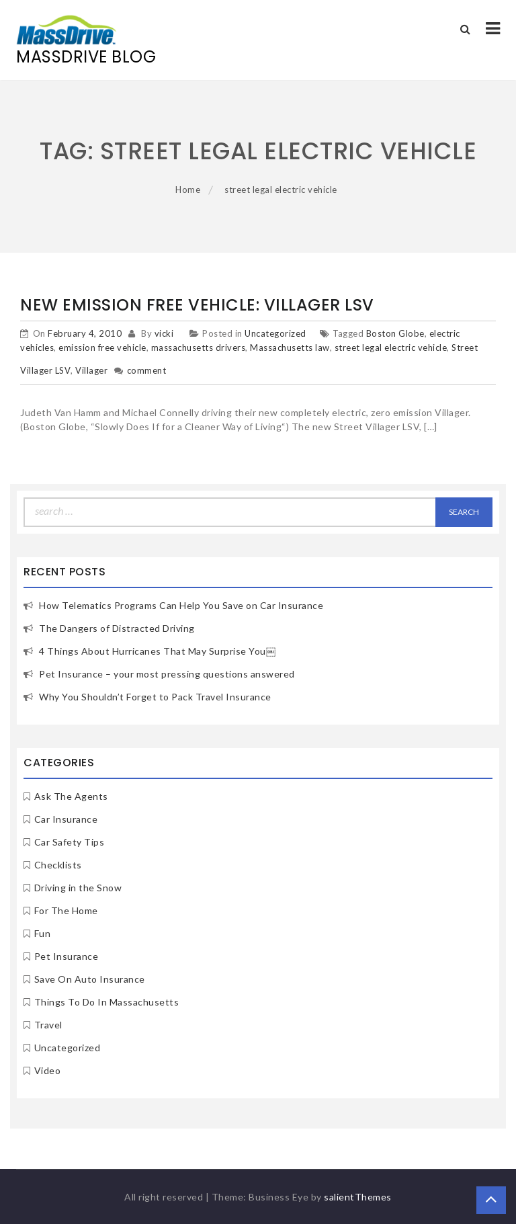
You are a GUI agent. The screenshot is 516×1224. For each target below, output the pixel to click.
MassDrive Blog (86, 57)
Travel (48, 1024)
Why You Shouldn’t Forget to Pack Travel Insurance (155, 696)
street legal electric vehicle (391, 347)
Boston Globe (395, 333)
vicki (164, 333)
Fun (42, 933)
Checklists (58, 864)
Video (47, 1070)
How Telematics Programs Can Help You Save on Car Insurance (181, 605)
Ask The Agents (71, 796)
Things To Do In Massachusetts (106, 1002)
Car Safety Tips (69, 842)
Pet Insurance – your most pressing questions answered (167, 674)
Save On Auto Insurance (89, 979)
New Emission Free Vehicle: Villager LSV (197, 305)
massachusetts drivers (198, 347)
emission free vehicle (102, 347)
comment (147, 370)
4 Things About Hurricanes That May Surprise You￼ (157, 651)
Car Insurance (66, 819)
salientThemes (358, 1196)
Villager (91, 370)
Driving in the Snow (78, 887)
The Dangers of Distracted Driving (117, 628)
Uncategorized (275, 333)
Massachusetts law (290, 347)
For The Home (66, 910)
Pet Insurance (66, 956)
